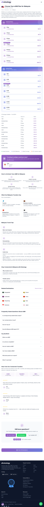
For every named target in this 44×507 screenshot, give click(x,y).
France (24, 465)
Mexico (24, 470)
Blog (2, 495)
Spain (34, 465)
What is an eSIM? (22, 337)
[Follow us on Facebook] (6, 506)
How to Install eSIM (26, 497)
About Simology (4, 494)
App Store (5, 474)
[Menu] (41, 2)
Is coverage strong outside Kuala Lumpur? (22, 315)
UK (34, 468)
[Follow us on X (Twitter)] (2, 506)
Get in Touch (10, 435)
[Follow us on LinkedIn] (4, 506)
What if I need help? (22, 360)
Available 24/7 (33, 435)
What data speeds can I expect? (22, 355)
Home (2, 9)
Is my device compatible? (22, 342)
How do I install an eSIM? (22, 346)
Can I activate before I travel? (22, 320)
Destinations (7, 9)
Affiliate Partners (26, 481)
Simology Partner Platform (28, 480)
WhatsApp (21, 435)
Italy (24, 466)
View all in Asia (39, 288)
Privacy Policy (4, 504)
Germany (35, 466)
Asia (10, 9)
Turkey (34, 470)
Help (2, 497)
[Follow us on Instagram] (8, 506)
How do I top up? (22, 324)
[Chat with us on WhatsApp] (41, 504)
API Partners (25, 485)
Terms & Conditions (18, 504)
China (24, 471)
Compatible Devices (27, 495)
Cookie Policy (11, 504)
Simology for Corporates (28, 486)
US (34, 471)
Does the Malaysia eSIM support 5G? (22, 329)
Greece (24, 468)
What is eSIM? (26, 494)
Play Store (13, 474)
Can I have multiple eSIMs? (22, 351)
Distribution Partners (27, 483)
